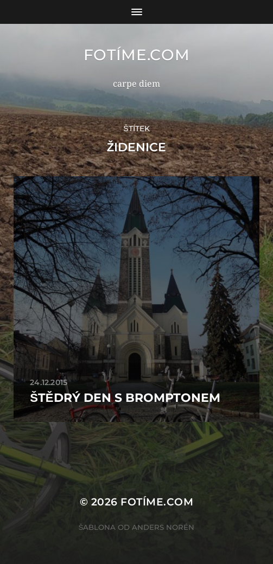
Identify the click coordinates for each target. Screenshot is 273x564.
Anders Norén (163, 527)
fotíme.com (137, 55)
